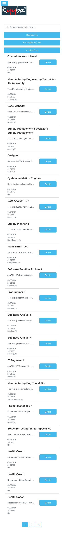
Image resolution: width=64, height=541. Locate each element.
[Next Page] (39, 524)
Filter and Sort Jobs (32, 42)
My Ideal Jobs (32, 50)
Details (48, 62)
